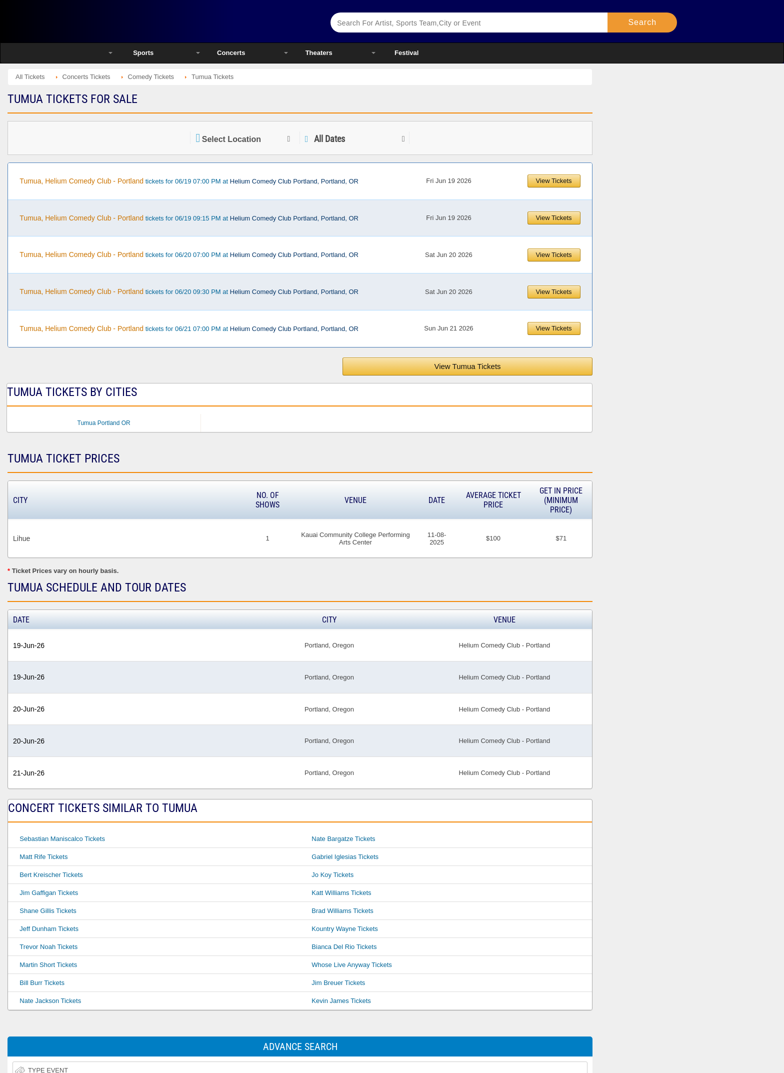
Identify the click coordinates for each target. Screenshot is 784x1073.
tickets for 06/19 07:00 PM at (189, 181)
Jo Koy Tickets (333, 874)
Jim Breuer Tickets (338, 982)
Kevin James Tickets (341, 1000)
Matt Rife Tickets (44, 856)
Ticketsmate (206, 21)
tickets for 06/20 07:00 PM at (189, 254)
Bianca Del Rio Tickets (344, 946)
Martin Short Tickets (48, 964)
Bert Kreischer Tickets (51, 874)
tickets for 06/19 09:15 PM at (189, 218)
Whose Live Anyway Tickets (352, 964)
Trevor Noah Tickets (49, 946)
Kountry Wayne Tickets (345, 928)
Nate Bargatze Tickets (343, 838)
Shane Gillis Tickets (48, 910)
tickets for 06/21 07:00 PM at (189, 328)
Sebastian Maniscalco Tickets (62, 838)
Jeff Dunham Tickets (49, 928)
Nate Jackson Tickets (50, 1000)
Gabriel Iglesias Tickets (345, 856)
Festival (406, 52)
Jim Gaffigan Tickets (49, 892)
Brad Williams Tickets (343, 910)
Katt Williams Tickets (341, 892)
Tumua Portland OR (104, 423)
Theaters (319, 52)
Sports (143, 52)
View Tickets (554, 180)
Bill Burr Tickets (42, 982)
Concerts (231, 52)
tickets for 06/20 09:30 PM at (189, 292)
